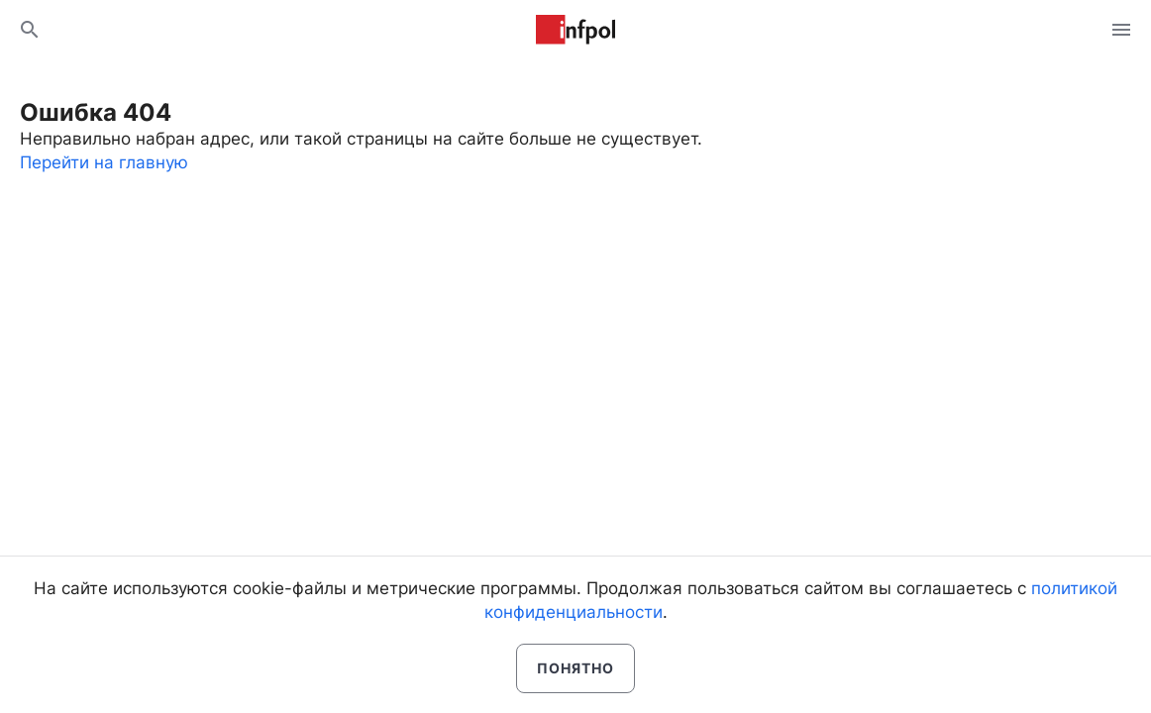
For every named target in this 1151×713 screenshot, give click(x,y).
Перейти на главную (104, 162)
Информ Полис (575, 29)
